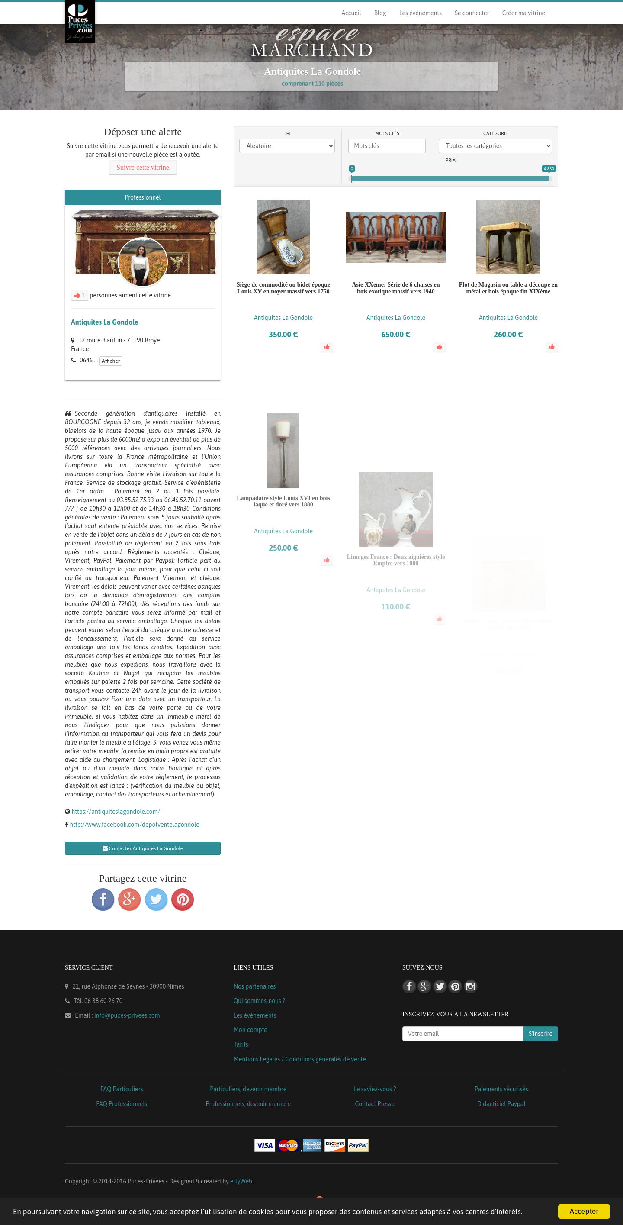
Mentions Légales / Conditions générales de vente (300, 1059)
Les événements (420, 13)
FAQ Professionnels (121, 1103)
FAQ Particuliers (121, 1089)
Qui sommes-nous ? (259, 1000)
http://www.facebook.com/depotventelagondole (134, 824)
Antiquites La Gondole (104, 322)
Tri (287, 133)
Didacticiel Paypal (501, 1103)
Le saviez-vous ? (374, 1089)
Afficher (111, 361)
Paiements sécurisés (501, 1089)
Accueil (351, 13)
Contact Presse (375, 1103)
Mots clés (387, 133)
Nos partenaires (255, 986)
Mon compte (250, 1029)
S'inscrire (540, 1033)
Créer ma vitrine (523, 13)
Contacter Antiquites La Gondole (143, 848)
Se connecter (472, 13)
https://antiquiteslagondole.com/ (115, 811)
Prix (451, 160)
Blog (380, 13)
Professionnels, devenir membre (248, 1103)
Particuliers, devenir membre (248, 1089)
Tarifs (241, 1044)
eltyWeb (241, 1181)
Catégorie (495, 133)
